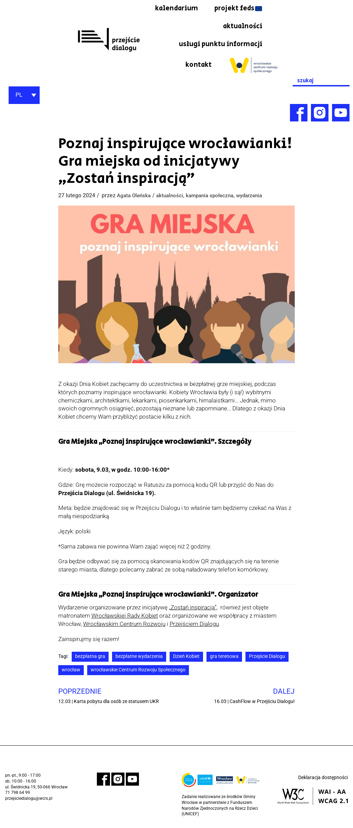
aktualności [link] (242, 27)
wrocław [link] (71, 671)
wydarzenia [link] (258, 196)
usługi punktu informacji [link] (219, 45)
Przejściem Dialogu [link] (194, 625)
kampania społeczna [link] (215, 196)
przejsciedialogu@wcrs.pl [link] (28, 799)
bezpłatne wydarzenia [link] (139, 658)
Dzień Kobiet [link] (186, 658)
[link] (108, 40)
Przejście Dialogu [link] (267, 658)
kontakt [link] (198, 66)
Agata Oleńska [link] (135, 196)
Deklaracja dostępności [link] (323, 779)
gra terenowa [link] (224, 658)
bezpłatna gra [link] (90, 658)
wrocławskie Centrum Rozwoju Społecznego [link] (138, 671)
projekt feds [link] (180, 27)
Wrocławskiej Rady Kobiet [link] (124, 617)
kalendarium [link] (240, 8)
